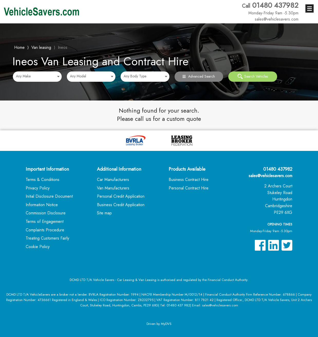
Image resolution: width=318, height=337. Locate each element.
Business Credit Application (120, 205)
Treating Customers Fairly (47, 238)
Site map (104, 213)
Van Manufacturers (113, 188)
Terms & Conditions (42, 180)
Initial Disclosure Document (49, 196)
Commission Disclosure (46, 213)
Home (19, 47)
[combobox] (37, 76)
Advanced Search (199, 76)
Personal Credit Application (120, 196)
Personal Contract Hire (188, 188)
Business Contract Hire (188, 180)
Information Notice (42, 205)
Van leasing (41, 47)
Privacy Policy (38, 188)
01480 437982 (270, 8)
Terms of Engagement (44, 221)
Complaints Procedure (45, 230)
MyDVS (166, 323)
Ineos (62, 47)
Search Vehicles (253, 76)
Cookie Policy (38, 247)
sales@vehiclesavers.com (270, 176)
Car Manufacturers (113, 180)
